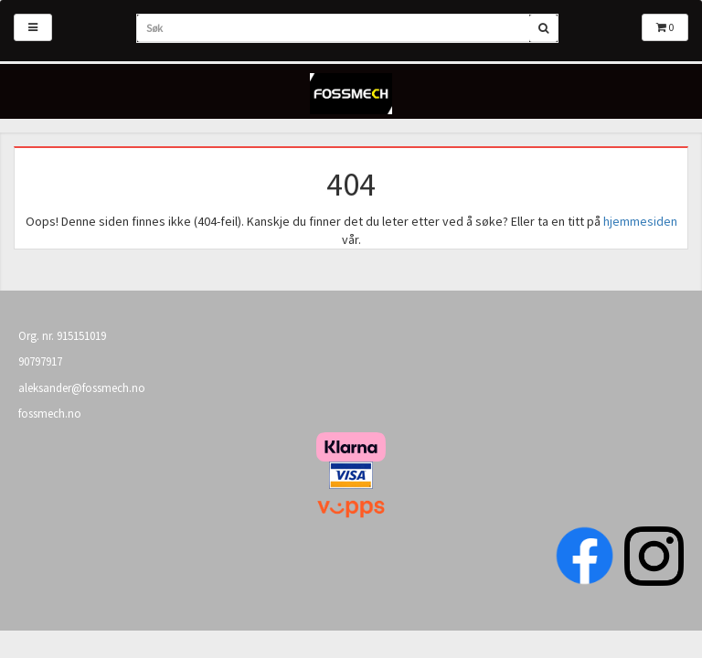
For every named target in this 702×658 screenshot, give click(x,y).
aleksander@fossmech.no (81, 388)
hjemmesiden (640, 221)
